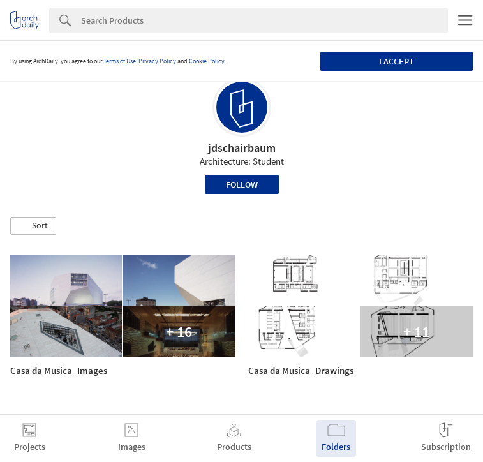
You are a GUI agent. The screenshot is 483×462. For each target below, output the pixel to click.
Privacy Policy (157, 61)
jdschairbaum (242, 147)
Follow (242, 184)
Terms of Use (119, 61)
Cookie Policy (207, 61)
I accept (396, 61)
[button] (33, 226)
